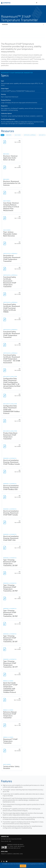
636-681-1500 (7, 841)
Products (3, 853)
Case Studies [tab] (18, 135)
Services (10, 853)
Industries (16, 853)
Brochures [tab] (9, 135)
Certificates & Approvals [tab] (30, 135)
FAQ (22, 853)
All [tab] (2, 135)
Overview (5, 24)
